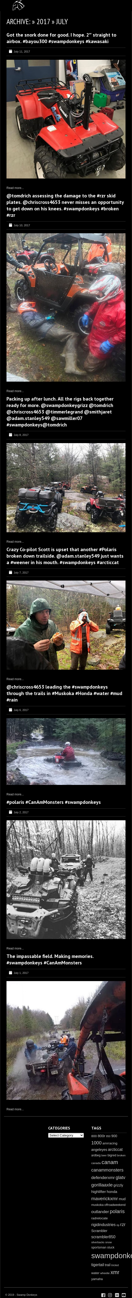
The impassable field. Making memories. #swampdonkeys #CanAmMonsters (50, 959)
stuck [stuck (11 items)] (111, 1247)
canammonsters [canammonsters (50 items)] (107, 1170)
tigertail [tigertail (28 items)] (97, 1265)
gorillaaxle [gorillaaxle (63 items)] (102, 1184)
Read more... (15, 188)
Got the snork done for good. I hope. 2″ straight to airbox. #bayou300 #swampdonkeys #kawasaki (61, 38)
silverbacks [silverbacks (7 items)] (98, 1242)
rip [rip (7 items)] (118, 1225)
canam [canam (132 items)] (110, 1162)
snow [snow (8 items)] (108, 1242)
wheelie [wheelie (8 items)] (105, 1273)
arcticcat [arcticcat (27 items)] (115, 1149)
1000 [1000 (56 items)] (96, 1142)
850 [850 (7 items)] (108, 1136)
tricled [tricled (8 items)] (115, 1265)
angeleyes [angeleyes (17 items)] (99, 1150)
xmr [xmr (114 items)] (115, 1272)
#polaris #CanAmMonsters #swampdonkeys (53, 802)
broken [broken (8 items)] (121, 1155)
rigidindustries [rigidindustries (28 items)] (103, 1225)
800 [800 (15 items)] (94, 1136)
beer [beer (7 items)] (104, 1155)
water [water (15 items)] (95, 1273)
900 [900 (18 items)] (114, 1136)
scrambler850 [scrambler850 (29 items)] (103, 1237)
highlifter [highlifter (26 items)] (98, 1191)
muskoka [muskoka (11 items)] (97, 1205)
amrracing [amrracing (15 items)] (109, 1143)
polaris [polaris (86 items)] (117, 1211)
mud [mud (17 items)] (122, 1199)
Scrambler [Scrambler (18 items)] (99, 1231)
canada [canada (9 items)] (96, 1163)
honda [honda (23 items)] (112, 1191)
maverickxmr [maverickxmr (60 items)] (104, 1198)
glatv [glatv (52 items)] (121, 1177)
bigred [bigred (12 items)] (112, 1155)
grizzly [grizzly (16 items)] (118, 1185)
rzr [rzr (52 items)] (123, 1224)
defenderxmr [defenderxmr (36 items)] (103, 1177)
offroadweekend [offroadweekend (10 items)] (115, 1205)
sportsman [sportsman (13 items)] (99, 1247)
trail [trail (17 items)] (108, 1265)
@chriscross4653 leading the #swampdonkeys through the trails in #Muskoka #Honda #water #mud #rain (64, 693)
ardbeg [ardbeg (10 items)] (96, 1155)
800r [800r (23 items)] (101, 1136)
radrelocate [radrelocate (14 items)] (99, 1218)
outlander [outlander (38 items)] (100, 1211)
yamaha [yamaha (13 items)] (97, 1279)
